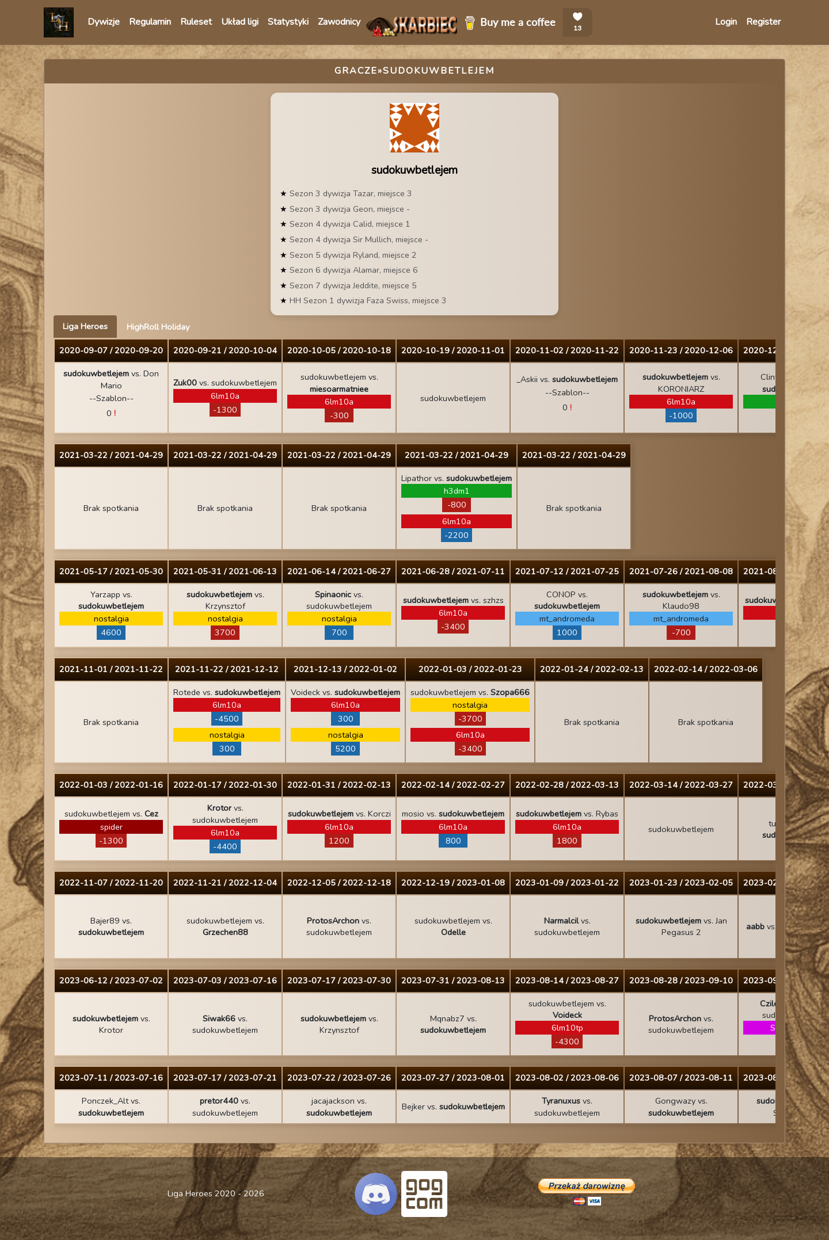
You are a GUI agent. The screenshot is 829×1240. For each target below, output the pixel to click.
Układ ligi (239, 22)
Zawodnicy (339, 22)
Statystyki (288, 22)
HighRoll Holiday (158, 327)
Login (726, 22)
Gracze (356, 70)
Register (763, 22)
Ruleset (196, 22)
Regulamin (150, 22)
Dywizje (104, 22)
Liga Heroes (85, 326)
